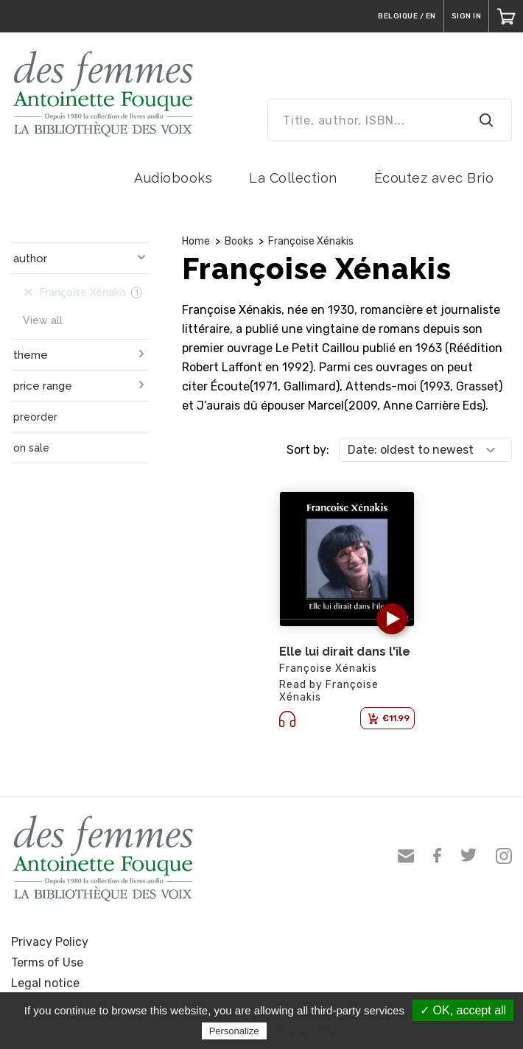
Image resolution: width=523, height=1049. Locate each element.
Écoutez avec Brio (434, 178)
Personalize (234, 1030)
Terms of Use (47, 962)
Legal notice (45, 983)
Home (196, 241)
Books (239, 241)
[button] (391, 618)
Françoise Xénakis (311, 241)
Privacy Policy (49, 942)
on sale (31, 448)
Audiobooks (173, 178)
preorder (35, 417)
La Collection (293, 178)
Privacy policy (305, 1030)
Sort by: (308, 450)
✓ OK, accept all (463, 1010)
